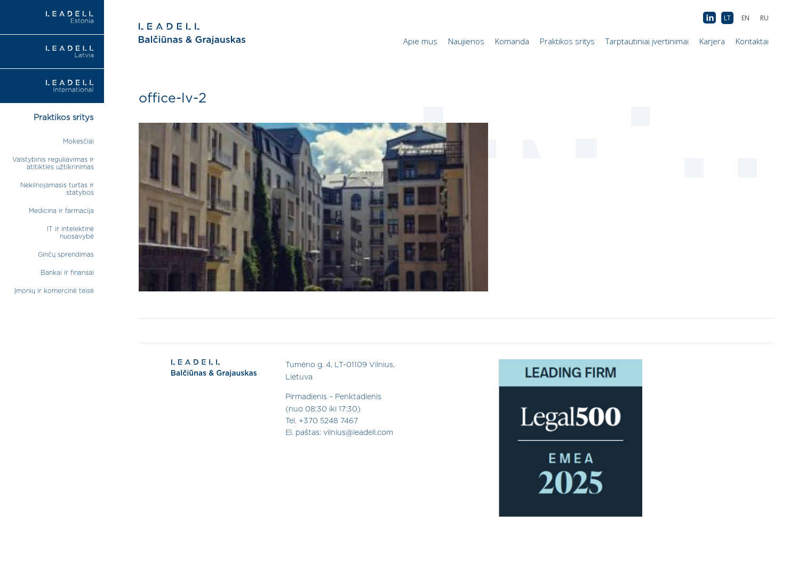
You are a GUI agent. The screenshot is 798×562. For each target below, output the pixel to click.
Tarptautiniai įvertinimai (647, 41)
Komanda (512, 41)
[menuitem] (764, 18)
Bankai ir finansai (67, 273)
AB (709, 18)
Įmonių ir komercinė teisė (54, 291)
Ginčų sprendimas (66, 254)
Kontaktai (752, 41)
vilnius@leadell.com (358, 433)
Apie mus (420, 41)
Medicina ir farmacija (61, 211)
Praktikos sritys (567, 41)
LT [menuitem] (727, 17)
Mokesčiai (78, 141)
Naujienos (466, 41)
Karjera (712, 41)
